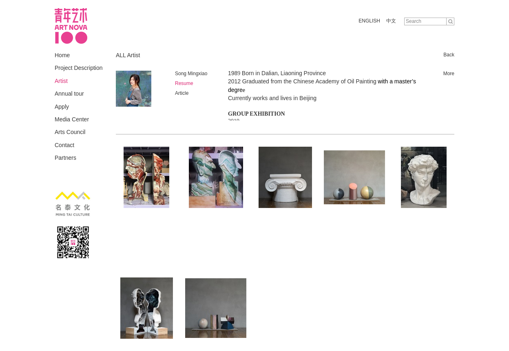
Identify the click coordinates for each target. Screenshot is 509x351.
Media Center (72, 119)
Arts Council (70, 132)
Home (62, 55)
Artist (61, 81)
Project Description (79, 68)
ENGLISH (369, 21)
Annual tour (69, 93)
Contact (64, 145)
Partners (65, 157)
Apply (62, 106)
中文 (391, 21)
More (448, 73)
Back (448, 55)
